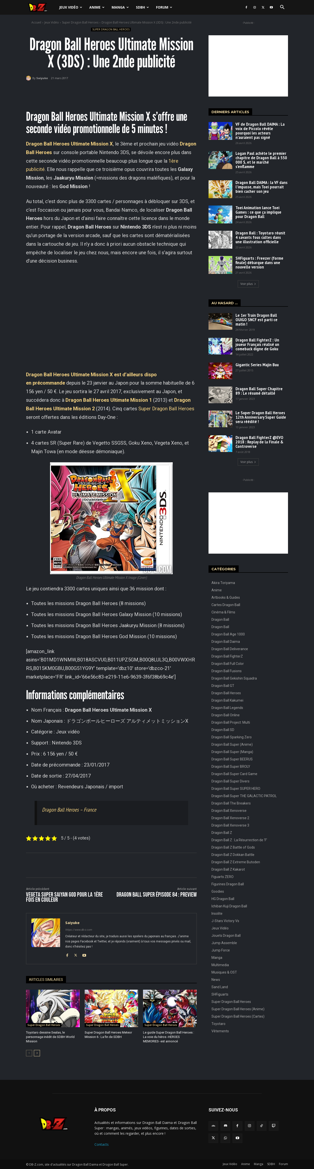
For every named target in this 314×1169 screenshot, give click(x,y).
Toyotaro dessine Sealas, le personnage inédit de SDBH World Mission (50, 1037)
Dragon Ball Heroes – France (69, 809)
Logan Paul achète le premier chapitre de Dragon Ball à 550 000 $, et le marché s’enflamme (261, 159)
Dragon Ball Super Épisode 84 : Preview (157, 895)
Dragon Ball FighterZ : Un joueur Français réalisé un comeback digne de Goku (257, 344)
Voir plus (248, 284)
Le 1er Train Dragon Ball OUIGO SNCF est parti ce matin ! (256, 319)
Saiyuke (42, 78)
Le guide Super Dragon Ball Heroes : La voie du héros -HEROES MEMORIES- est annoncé (168, 1037)
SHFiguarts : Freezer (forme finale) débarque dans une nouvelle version (259, 262)
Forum (164, 7)
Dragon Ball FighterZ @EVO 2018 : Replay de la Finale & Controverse (259, 442)
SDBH (142, 7)
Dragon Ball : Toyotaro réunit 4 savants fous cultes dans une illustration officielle (260, 237)
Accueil (36, 22)
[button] (282, 7)
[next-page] (37, 1053)
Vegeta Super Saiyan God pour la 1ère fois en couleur (64, 897)
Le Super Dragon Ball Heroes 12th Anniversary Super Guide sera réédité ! (261, 417)
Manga (120, 7)
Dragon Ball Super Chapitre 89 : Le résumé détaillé (259, 391)
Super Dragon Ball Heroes (80, 22)
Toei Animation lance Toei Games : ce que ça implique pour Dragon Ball (258, 212)
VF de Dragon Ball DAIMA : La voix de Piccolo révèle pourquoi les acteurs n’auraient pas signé (260, 130)
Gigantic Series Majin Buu (257, 364)
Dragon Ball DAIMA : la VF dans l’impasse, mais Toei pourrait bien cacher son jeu (262, 187)
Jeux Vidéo (70, 7)
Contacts (101, 1144)
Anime (97, 7)
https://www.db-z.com (78, 929)
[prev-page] (29, 1053)
